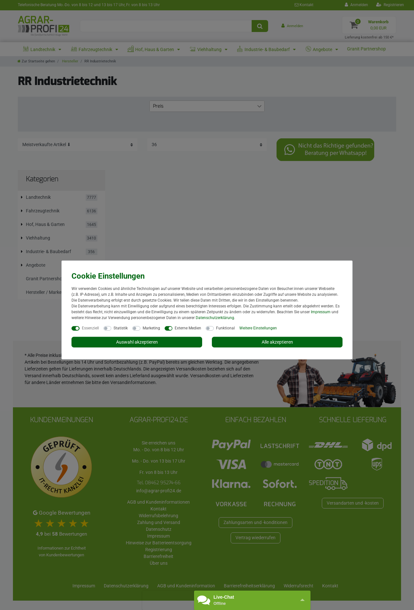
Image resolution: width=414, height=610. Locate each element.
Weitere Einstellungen (258, 328)
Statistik (121, 328)
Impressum (321, 311)
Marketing (151, 328)
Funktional (225, 328)
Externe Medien (188, 328)
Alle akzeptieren (277, 341)
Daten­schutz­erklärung (215, 317)
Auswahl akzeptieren (137, 341)
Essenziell (90, 328)
